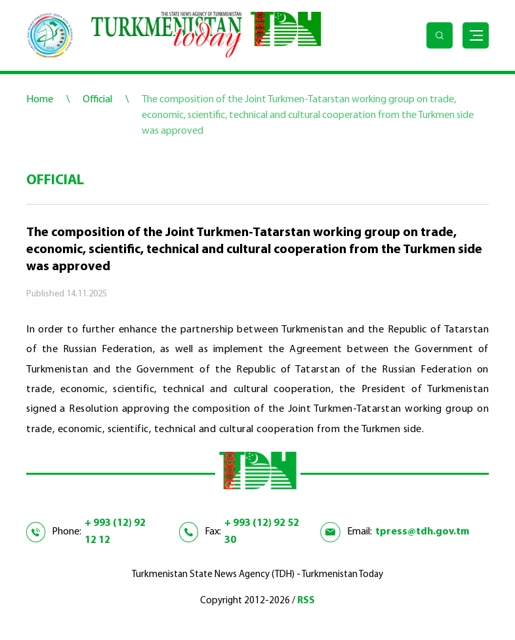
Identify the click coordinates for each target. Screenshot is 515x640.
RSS (306, 601)
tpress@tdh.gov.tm (422, 532)
